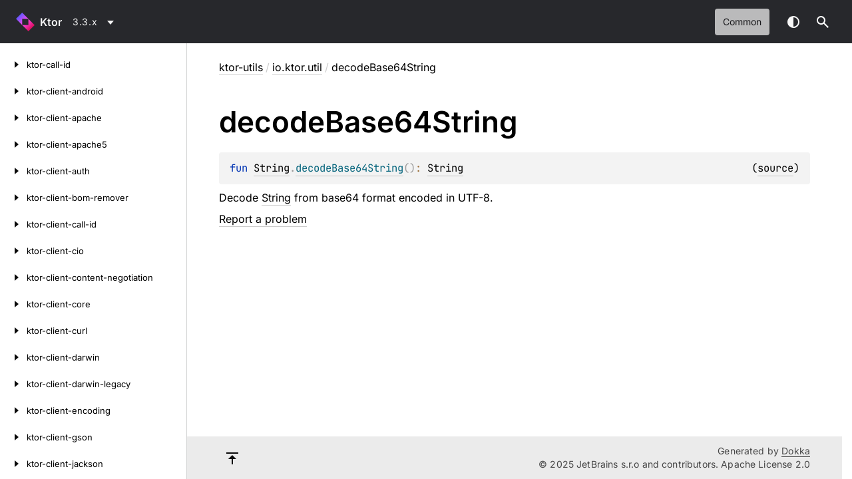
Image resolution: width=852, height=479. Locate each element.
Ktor (51, 22)
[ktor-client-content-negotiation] (13, 277)
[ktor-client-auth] (13, 171)
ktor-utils (241, 67)
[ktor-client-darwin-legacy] (13, 384)
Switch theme (793, 22)
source (775, 168)
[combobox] (95, 22)
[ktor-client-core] (13, 304)
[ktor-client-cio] (13, 251)
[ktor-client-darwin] (13, 357)
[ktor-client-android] (13, 91)
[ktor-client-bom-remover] (13, 197)
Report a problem (263, 219)
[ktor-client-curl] (13, 330)
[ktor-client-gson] (13, 437)
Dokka (795, 450)
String (272, 168)
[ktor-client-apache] (13, 117)
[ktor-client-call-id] (13, 224)
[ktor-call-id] (13, 64)
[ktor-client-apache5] (13, 144)
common (742, 21)
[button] (822, 22)
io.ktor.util (297, 67)
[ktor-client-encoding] (13, 410)
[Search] (822, 22)
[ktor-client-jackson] (13, 463)
